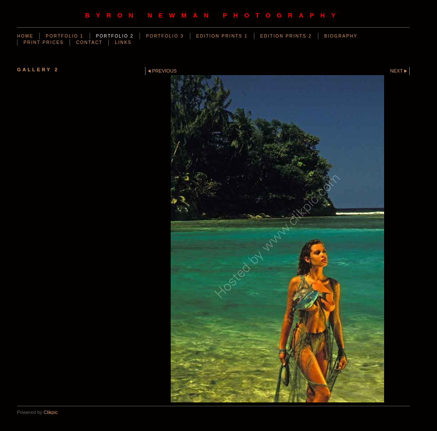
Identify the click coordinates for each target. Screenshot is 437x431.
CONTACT (89, 42)
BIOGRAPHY (341, 36)
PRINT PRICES (43, 42)
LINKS (123, 42)
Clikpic (51, 412)
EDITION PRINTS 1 (222, 36)
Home (25, 36)
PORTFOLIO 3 (165, 36)
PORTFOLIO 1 (64, 36)
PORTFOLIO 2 (115, 36)
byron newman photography (213, 15)
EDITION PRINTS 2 (286, 36)
